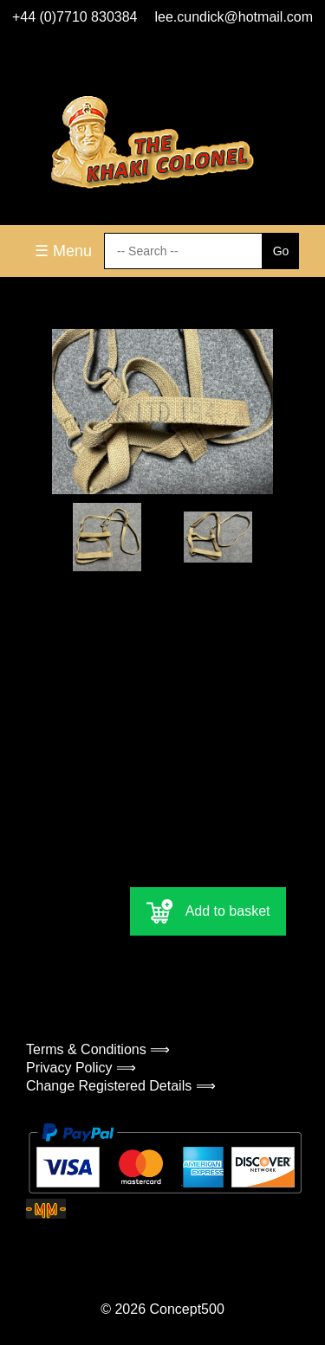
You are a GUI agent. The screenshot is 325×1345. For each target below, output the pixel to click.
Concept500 (186, 1309)
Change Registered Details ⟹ (121, 1085)
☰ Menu (63, 251)
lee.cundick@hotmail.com (234, 17)
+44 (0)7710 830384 (75, 17)
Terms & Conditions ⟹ (98, 1049)
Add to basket (208, 911)
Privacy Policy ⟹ (81, 1067)
